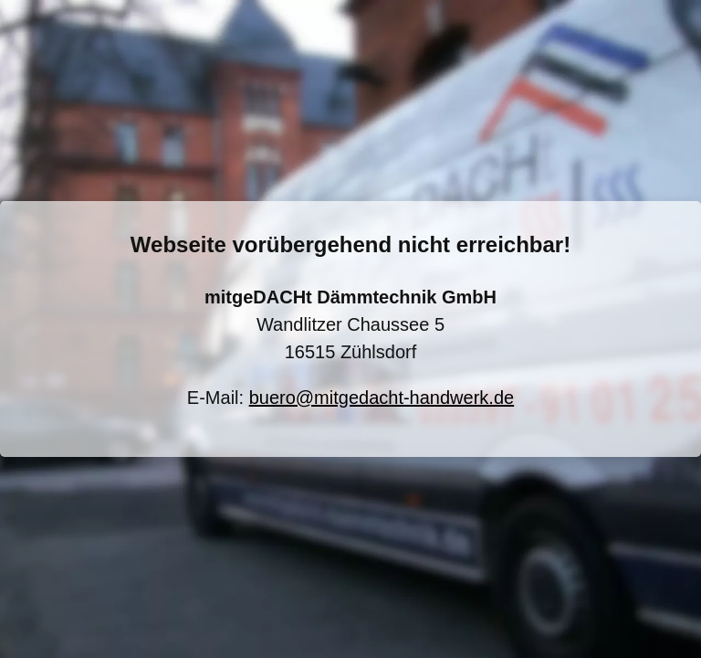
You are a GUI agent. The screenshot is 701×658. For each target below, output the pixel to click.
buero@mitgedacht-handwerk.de (381, 397)
